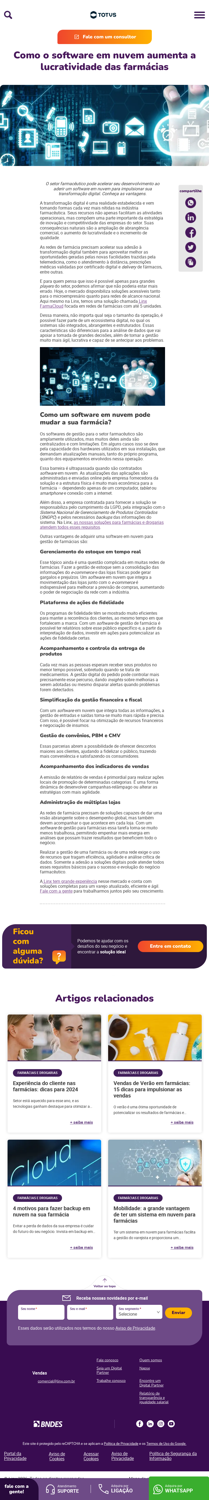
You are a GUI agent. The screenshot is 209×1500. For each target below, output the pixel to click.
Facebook (140, 1424)
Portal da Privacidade (15, 1456)
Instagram (161, 1424)
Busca (8, 15)
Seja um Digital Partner (109, 1370)
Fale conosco (107, 1360)
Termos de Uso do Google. (166, 1443)
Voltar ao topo (105, 1286)
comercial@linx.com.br (56, 1381)
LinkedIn (150, 1424)
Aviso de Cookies (57, 1456)
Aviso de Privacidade (135, 1328)
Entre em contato (170, 946)
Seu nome (29, 1309)
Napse (144, 1368)
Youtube (171, 1424)
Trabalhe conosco (111, 1380)
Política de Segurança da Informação (173, 1456)
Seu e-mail (78, 1309)
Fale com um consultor (109, 37)
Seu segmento (130, 1309)
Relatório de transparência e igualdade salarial (154, 1398)
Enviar (178, 1313)
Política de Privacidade (121, 1443)
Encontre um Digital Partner (151, 1383)
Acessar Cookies (91, 1456)
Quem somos (150, 1360)
